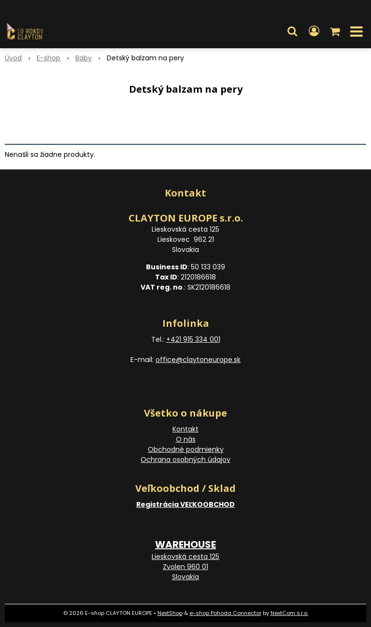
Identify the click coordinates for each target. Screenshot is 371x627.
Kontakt (185, 429)
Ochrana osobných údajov (185, 459)
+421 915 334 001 (193, 339)
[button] (292, 31)
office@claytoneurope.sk (198, 359)
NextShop (170, 613)
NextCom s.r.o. (289, 613)
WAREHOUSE (185, 544)
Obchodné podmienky (186, 449)
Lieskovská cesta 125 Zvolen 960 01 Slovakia (185, 567)
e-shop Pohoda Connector (225, 613)
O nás (186, 439)
